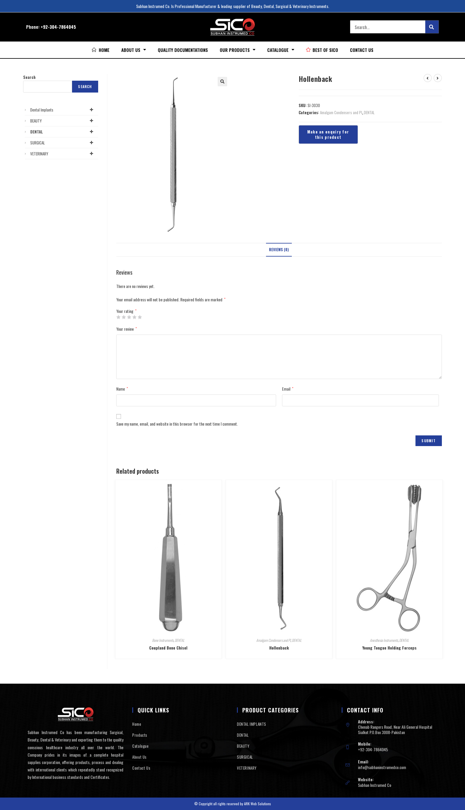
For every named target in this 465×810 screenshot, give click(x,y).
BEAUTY (62, 121)
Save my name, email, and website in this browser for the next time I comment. (177, 424)
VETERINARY (62, 154)
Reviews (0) (279, 249)
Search (29, 77)
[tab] (279, 250)
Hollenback (279, 648)
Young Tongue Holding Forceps (389, 648)
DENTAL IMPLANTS (251, 724)
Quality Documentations (183, 50)
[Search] (432, 26)
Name (122, 389)
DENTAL (369, 112)
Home (136, 724)
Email (287, 389)
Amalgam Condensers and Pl (341, 112)
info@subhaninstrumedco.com (382, 767)
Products (139, 735)
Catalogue (280, 49)
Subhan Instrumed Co (374, 785)
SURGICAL (62, 143)
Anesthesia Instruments (384, 640)
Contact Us (361, 50)
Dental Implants (62, 110)
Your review (126, 329)
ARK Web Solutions (257, 803)
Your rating (126, 311)
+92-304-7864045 (58, 26)
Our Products (237, 49)
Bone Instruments (162, 640)
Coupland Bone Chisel (168, 648)
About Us (133, 49)
